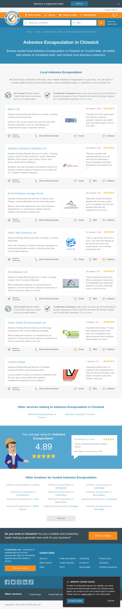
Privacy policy (105, 558)
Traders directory (66, 563)
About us (43, 558)
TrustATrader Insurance (58, 594)
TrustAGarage (35, 594)
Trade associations (67, 558)
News (42, 567)
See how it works (20, 568)
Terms (62, 567)
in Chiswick (80, 414)
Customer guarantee (108, 567)
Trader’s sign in (111, 10)
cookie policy (86, 594)
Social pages (85, 567)
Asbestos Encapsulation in (23, 485)
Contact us (84, 563)
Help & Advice (46, 563)
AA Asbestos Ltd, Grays (84, 439)
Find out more (86, 99)
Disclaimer (103, 563)
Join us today (103, 535)
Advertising (84, 558)
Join (79, 4)
